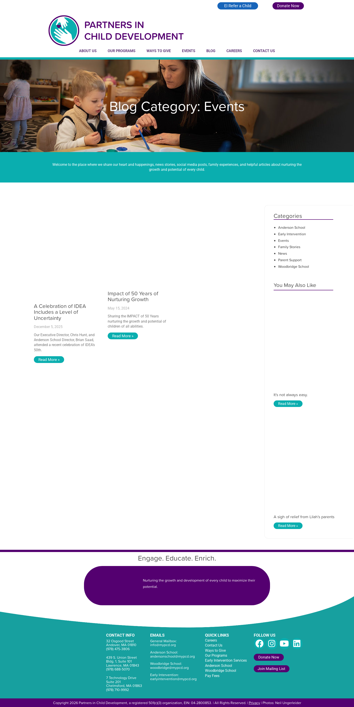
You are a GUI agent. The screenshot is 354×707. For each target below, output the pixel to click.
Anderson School (291, 227)
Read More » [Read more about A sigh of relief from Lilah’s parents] (288, 526)
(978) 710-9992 (117, 689)
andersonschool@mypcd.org (172, 656)
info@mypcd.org (163, 644)
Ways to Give (159, 51)
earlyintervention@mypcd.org (173, 678)
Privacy (254, 702)
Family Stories (289, 246)
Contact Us (264, 51)
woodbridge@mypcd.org (169, 667)
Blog (210, 51)
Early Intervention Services (226, 660)
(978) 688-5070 (118, 669)
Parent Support (290, 259)
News (282, 253)
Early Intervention (292, 233)
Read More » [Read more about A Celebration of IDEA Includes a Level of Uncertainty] (49, 359)
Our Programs (121, 51)
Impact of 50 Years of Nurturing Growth (133, 296)
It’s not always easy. (291, 394)
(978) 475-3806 (118, 648)
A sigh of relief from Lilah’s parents (304, 517)
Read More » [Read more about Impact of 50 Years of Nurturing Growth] (123, 336)
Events (188, 51)
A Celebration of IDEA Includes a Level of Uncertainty (60, 312)
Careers (234, 51)
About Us (88, 51)
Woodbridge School (293, 266)
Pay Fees (212, 676)
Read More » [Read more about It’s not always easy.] (288, 404)
